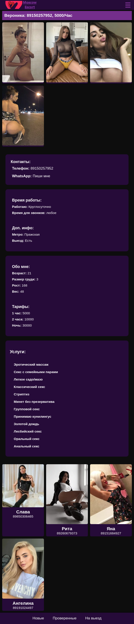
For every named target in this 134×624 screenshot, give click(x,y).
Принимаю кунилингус (32, 416)
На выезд (93, 618)
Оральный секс (27, 439)
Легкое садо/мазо (28, 379)
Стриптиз (21, 394)
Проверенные (65, 618)
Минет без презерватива (34, 401)
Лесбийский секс (28, 431)
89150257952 (42, 168)
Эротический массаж (31, 364)
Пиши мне (41, 176)
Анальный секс (26, 446)
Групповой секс (27, 409)
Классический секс (29, 387)
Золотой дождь (26, 424)
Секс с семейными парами (36, 372)
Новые (38, 618)
